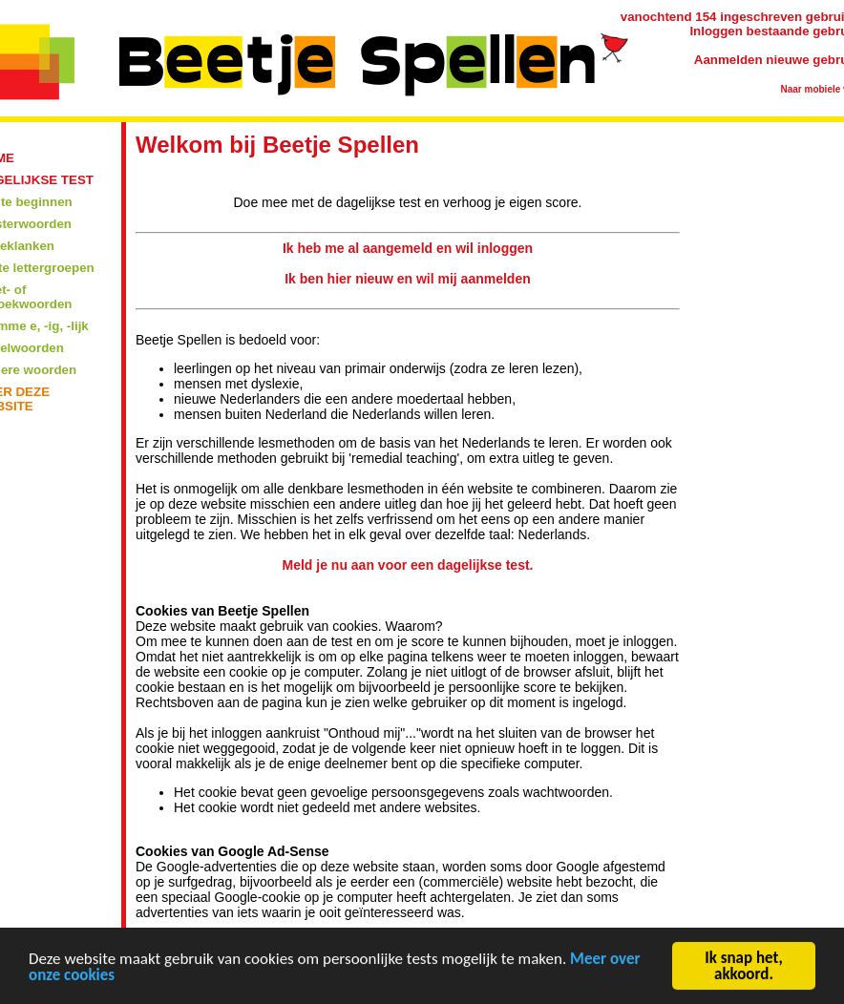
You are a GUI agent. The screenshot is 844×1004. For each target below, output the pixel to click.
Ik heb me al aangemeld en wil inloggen (408, 248)
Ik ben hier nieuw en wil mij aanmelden (408, 278)
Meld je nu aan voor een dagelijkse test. (408, 565)
